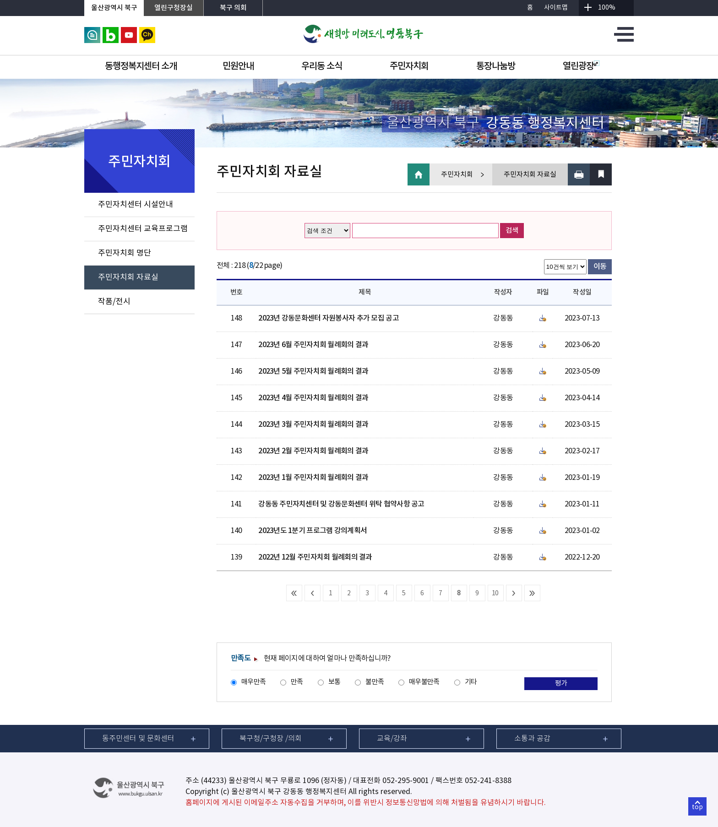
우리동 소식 (321, 66)
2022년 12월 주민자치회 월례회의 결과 (315, 557)
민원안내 (238, 66)
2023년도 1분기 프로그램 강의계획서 (312, 531)
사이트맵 (556, 7)
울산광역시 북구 (114, 8)
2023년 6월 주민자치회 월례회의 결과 (313, 345)
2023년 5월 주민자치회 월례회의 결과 (313, 371)
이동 (600, 266)
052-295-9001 (405, 781)
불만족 (374, 682)
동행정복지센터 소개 (141, 66)
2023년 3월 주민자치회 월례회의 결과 (313, 424)
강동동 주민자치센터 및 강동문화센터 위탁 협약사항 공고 (341, 504)
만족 (297, 682)
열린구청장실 (173, 8)
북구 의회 (233, 8)
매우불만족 (424, 682)
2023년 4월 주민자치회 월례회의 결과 (313, 398)
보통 (334, 682)
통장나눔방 (495, 66)
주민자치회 (409, 66)
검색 (512, 230)
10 (495, 593)
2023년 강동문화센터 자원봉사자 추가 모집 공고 (328, 318)
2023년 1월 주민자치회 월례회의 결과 (313, 477)
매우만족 (253, 682)
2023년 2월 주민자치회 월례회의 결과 (313, 451)
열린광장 (581, 66)
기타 (471, 682)
